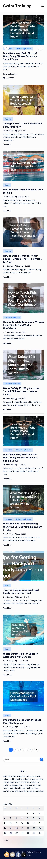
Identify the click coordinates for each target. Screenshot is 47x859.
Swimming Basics (23, 49)
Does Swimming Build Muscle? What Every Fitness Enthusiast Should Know (20, 56)
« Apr (6, 840)
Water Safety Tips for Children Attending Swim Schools (20, 655)
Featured (8, 450)
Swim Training (17, 5)
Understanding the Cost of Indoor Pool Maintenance (22, 721)
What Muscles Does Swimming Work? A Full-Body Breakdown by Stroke (22, 526)
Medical (8, 119)
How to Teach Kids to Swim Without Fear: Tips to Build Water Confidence (23, 325)
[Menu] (42, 6)
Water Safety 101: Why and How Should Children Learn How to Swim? (21, 391)
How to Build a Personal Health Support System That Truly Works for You (22, 258)
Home (7, 185)
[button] (10, 74)
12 (30, 750)
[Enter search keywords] (23, 759)
